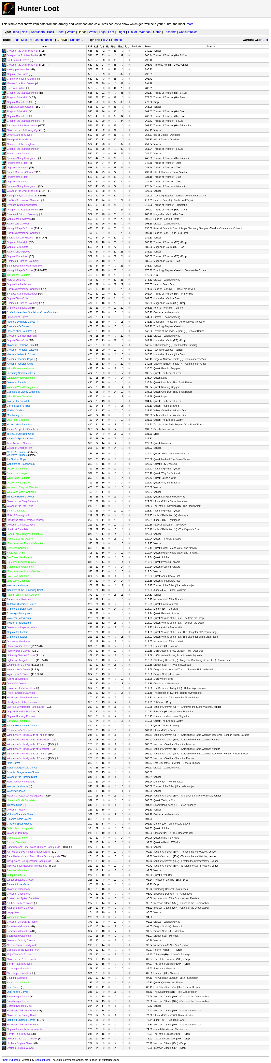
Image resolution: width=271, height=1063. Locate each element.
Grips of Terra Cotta (17, 247)
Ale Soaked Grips (16, 459)
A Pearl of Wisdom (171, 842)
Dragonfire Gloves (17, 683)
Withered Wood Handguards (22, 387)
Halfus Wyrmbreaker (195, 688)
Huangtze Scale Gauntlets (21, 800)
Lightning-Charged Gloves (21, 655)
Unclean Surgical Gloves (20, 1043)
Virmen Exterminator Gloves (22, 725)
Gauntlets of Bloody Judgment (23, 391)
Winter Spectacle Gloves (20, 879)
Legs (102, 32)
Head (15, 32)
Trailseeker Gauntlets (18, 275)
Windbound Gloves (17, 917)
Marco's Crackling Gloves (20, 83)
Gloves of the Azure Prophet (22, 959)
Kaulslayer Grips (16, 552)
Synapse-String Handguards (22, 125)
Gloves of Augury (16, 809)
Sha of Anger (180, 228)
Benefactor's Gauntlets (19, 599)
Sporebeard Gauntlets (19, 926)
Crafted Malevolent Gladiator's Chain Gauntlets (32, 312)
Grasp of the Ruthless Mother (23, 55)
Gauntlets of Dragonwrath (21, 464)
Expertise (115, 39)
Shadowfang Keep (163, 805)
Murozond (166, 443)
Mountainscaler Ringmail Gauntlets (26, 543)
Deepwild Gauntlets (17, 468)
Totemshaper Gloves (18, 153)
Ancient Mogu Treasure (192, 321)
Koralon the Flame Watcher (196, 735)
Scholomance (160, 345)
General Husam (191, 763)
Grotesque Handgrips (18, 641)
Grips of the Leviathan (19, 219)
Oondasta (175, 134)
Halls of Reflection (163, 515)
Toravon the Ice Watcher (194, 851)
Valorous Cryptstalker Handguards (25, 706)
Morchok (178, 926)
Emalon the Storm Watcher (195, 861)
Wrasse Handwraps (17, 585)
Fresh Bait (166, 875)
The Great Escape (171, 538)
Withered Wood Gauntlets (21, 377)
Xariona (171, 429)
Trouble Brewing (170, 405)
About (5, 1060)
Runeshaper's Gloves (18, 730)
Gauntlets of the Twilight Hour (23, 949)
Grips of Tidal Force (17, 74)
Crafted (157, 223)
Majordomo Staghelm (181, 711)
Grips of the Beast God (19, 608)
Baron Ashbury (188, 805)
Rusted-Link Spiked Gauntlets (23, 898)
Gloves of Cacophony (18, 889)
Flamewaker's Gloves (18, 646)
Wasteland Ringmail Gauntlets (23, 487)
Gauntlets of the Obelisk (20, 538)
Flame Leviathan (179, 501)
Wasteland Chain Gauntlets (22, 492)
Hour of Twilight (161, 949)
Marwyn (183, 515)
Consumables (188, 32)
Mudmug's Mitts (15, 410)
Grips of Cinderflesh (17, 102)
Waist (93, 32)
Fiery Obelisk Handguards (21, 781)
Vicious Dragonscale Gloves (22, 767)
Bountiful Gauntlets (17, 977)
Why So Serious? (170, 473)
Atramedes (224, 660)
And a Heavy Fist (170, 576)
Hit (104, 39)
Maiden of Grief (177, 1020)
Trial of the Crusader (164, 959)
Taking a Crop (168, 478)
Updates (15, 1060)
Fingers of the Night (17, 97)
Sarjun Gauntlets (16, 510)
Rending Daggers (170, 368)
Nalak (175, 172)
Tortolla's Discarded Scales (21, 604)
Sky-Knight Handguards (20, 613)
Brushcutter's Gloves (18, 326)
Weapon (145, 32)
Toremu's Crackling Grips (20, 433)
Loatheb (179, 641)
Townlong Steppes (163, 195)
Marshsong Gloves (17, 415)
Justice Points (167, 650)
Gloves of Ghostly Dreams (21, 940)
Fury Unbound (169, 464)
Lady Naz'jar (187, 585)
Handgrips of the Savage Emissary (25, 520)
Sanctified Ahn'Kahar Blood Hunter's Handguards (33, 847)
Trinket (132, 32)
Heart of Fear (160, 200)
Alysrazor (171, 968)
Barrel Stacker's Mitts (18, 405)
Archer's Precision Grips (20, 359)
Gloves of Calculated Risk (21, 524)
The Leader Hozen (171, 373)
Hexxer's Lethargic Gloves (21, 321)
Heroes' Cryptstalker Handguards (25, 795)
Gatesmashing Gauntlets (20, 566)
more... (191, 24)
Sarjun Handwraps (17, 473)
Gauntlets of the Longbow (21, 144)
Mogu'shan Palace (163, 321)
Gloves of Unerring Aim (19, 447)
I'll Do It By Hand (170, 837)
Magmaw (185, 660)
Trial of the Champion (164, 506)
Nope (164, 377)
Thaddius (180, 599)
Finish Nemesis (169, 604)
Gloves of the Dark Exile (20, 506)
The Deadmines (162, 991)
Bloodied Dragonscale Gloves (23, 772)
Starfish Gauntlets (16, 842)
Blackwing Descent (163, 660)
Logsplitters (13, 912)
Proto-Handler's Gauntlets (21, 688)
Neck (25, 32)
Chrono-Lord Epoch (179, 823)
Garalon (179, 307)
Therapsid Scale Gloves (20, 139)
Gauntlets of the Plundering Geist (25, 590)
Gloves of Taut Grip (17, 833)
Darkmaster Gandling (185, 345)
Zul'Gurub (158, 702)
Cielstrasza (181, 1029)
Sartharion (192, 977)
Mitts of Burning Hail (18, 515)
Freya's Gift (176, 627)
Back (50, 32)
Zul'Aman (158, 954)
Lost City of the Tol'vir (164, 763)
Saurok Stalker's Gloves (20, 106)
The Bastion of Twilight (165, 688)
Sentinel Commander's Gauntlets (25, 265)
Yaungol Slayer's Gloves (20, 195)
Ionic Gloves (13, 763)
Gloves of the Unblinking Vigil (23, 50)
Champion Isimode (184, 744)
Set (265, 39)
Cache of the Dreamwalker (194, 903)
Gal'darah (174, 608)
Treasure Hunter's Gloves (20, 496)
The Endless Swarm (172, 419)
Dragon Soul (160, 664)
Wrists (71, 32)
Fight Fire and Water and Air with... (180, 548)
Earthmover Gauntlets (19, 721)
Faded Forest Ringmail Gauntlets (25, 534)
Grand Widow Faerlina (187, 898)
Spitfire (165, 557)
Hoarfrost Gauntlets (17, 529)
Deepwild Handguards (19, 482)
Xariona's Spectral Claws (20, 438)
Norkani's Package (180, 954)
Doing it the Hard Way (173, 496)
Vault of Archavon (162, 706)
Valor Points (166, 678)
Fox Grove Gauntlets (18, 576)
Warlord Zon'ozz (182, 664)
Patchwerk (180, 524)
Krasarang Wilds (162, 468)
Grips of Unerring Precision (21, 711)
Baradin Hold (184, 650)
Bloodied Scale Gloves (19, 819)
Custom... (76, 39)
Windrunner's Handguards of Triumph (27, 735)
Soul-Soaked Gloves (18, 60)
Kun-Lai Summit (162, 228)
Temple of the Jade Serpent (168, 331)
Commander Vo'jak (195, 359)
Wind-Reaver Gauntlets (19, 396)
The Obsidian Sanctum (165, 977)
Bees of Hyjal (42, 1060)
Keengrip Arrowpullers (19, 69)
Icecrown (217, 735)
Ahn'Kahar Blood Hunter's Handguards (28, 851)
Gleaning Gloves (16, 791)
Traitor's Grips (14, 805)
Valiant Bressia (241, 753)
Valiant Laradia (241, 735)
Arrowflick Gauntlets (18, 678)
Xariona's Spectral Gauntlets (22, 429)
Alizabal (208, 669)
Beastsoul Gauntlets (18, 870)
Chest (60, 32)
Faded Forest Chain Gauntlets (23, 594)
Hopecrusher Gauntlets (19, 331)
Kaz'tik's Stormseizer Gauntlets (23, 200)
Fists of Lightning (16, 279)
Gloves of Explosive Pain (20, 345)
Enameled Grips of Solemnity (22, 214)
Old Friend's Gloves (17, 991)
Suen (182, 97)
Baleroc (174, 646)
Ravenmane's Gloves (18, 251)
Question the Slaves (172, 982)
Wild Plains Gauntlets (18, 478)
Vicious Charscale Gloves (21, 814)
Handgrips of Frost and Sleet (22, 1010)
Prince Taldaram (177, 590)
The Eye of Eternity (163, 879)
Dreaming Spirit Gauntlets (21, 373)
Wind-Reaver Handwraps (20, 368)
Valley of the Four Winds (166, 410)
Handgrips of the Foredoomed (23, 697)
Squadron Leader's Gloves (21, 562)
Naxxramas (159, 524)
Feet (111, 32)
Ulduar (156, 501)
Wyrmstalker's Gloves (18, 664)
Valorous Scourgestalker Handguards (27, 865)
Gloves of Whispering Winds (22, 627)
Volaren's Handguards (19, 618)
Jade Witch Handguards (20, 828)
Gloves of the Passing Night (22, 777)
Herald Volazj (176, 781)
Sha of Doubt (196, 331)
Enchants (170, 32)
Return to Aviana (170, 613)
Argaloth (197, 655)
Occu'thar (198, 650)
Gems (157, 32)
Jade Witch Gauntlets (18, 580)
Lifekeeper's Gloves (17, 317)
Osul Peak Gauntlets (18, 419)
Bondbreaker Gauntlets (19, 982)
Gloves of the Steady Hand (21, 1015)
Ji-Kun (183, 55)
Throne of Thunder (163, 55)
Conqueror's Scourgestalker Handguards (29, 861)
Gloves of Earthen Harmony (22, 335)
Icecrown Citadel (162, 903)
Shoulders (38, 32)
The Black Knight (192, 506)
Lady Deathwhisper (190, 1010)
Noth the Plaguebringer (187, 697)
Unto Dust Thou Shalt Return (176, 382)
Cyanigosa (174, 520)
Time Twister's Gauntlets (20, 443)
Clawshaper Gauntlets (19, 968)
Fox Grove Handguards (19, 557)
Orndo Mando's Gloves (19, 134)
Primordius (185, 125)
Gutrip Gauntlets (16, 875)
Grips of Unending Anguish (21, 78)
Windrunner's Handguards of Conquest (28, 739)
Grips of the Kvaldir (17, 632)
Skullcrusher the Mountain (175, 453)
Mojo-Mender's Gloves (19, 954)
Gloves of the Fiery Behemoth (23, 501)
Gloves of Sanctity (17, 382)
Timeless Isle (160, 64)
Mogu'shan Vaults (162, 214)
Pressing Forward (170, 562)
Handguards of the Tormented (23, 702)
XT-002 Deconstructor (181, 833)
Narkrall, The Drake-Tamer (175, 459)
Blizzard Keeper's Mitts (19, 1005)
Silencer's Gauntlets (17, 548)
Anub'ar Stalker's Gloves (20, 903)
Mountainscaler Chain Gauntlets (24, 571)
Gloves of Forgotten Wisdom (22, 349)
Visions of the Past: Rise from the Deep (182, 618)
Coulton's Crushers (17, 452)
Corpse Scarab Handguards (22, 945)
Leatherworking (171, 223)
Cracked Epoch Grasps (19, 823)
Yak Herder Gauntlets (18, 401)
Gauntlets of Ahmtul (17, 837)
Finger (121, 32)
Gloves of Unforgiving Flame (22, 921)
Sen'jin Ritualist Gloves (19, 963)
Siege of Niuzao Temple (166, 359)
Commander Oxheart (196, 195)
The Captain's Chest (190, 529)
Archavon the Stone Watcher (196, 706)
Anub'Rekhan (181, 945)
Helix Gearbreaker (187, 991)
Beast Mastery (22, 39)
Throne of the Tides (163, 585)
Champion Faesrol (184, 758)
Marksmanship (44, 39)
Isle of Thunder (161, 172)
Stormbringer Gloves (18, 996)
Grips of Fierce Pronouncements (24, 1029)
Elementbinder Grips (18, 884)
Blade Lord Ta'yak (183, 200)
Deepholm (159, 429)
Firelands (158, 646)
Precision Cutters (16, 88)
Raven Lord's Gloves (18, 223)
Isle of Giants (160, 134)
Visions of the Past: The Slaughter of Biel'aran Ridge (189, 632)
